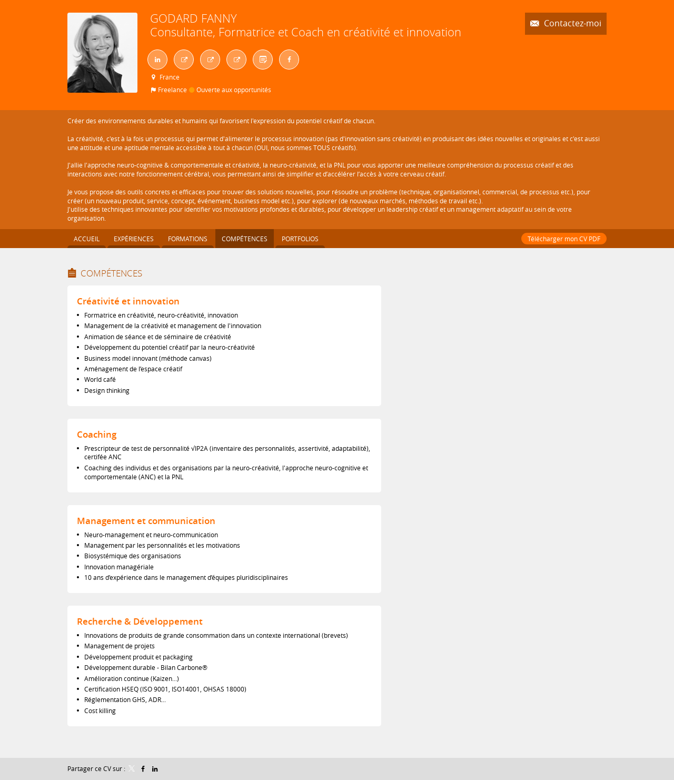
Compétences (111, 273)
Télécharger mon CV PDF (564, 238)
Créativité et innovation (128, 301)
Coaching (96, 434)
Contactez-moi (571, 23)
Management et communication (146, 521)
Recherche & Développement (140, 621)
